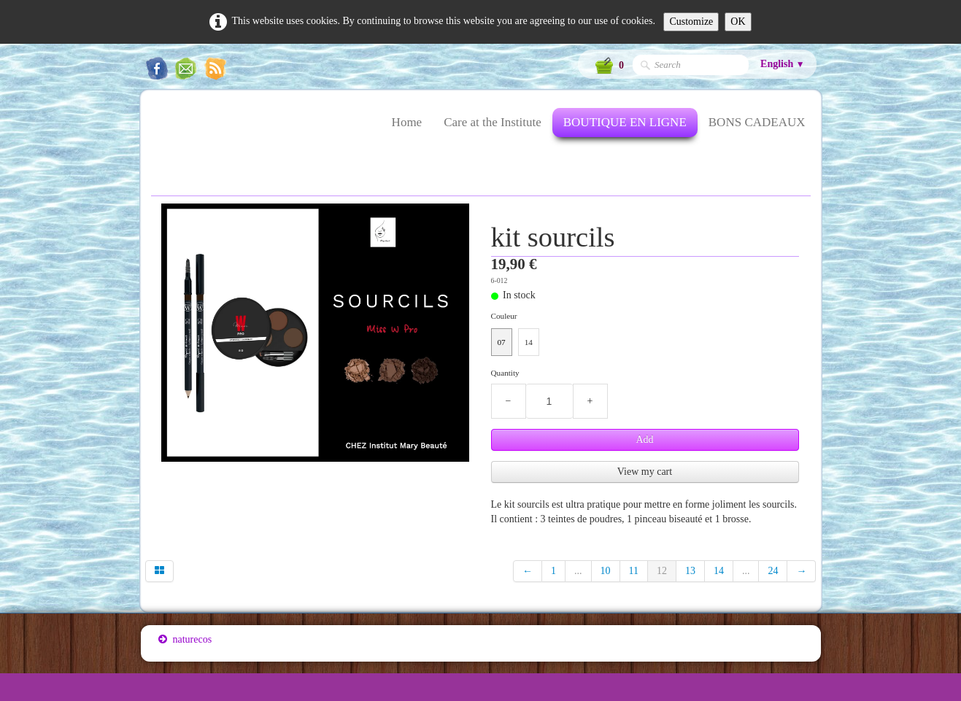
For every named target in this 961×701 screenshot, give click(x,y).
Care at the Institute (492, 122)
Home (407, 122)
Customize (691, 21)
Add (644, 439)
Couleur (504, 315)
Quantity (505, 372)
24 (773, 570)
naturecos (185, 639)
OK (737, 21)
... (578, 570)
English (782, 63)
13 (690, 570)
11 (633, 570)
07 (502, 342)
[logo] (158, 131)
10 (606, 570)
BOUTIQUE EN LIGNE (625, 122)
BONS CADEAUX (757, 122)
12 (662, 570)
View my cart (644, 471)
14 (529, 342)
